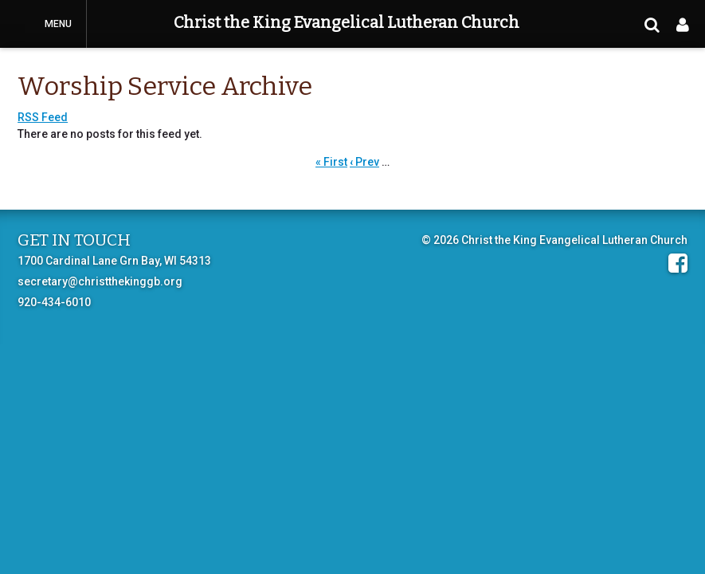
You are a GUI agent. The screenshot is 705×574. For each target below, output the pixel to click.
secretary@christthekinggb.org (100, 281)
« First (331, 161)
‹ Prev (364, 161)
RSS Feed (43, 117)
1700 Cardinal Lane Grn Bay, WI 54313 (114, 260)
